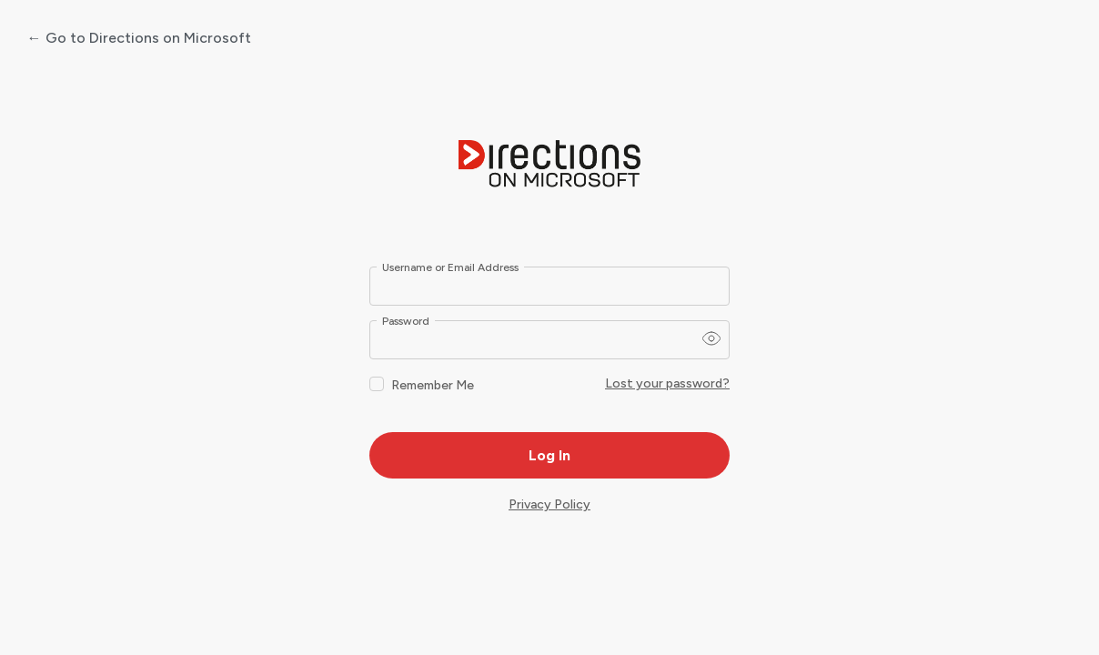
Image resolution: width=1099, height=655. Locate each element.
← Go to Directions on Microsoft (139, 37)
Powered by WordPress (549, 164)
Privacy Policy (549, 504)
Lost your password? (667, 383)
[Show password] (711, 338)
